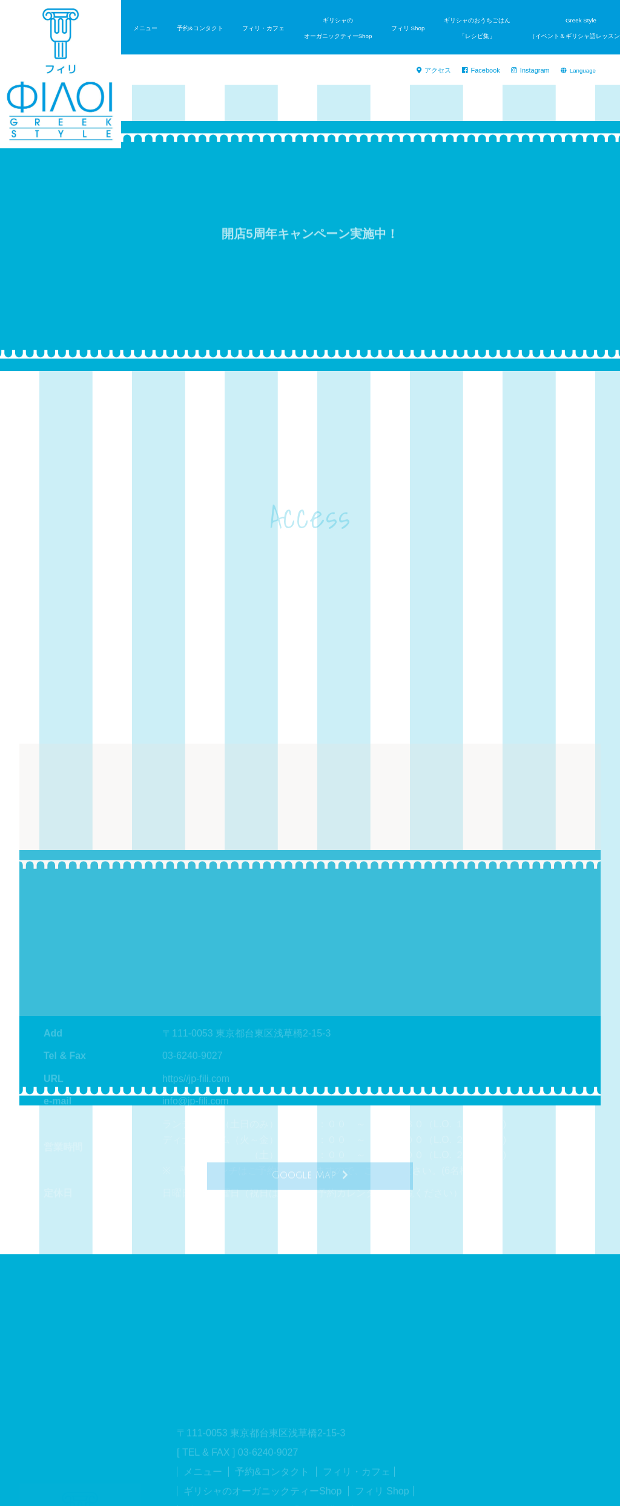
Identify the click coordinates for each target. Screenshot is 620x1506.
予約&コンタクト (200, 28)
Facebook (487, 70)
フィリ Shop (407, 28)
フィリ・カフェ (263, 28)
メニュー (145, 28)
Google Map (310, 1180)
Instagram (532, 70)
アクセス (443, 70)
